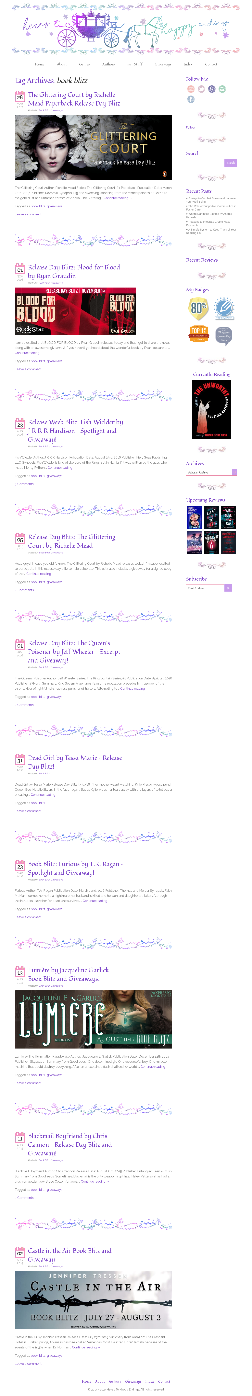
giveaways (54, 206)
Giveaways (163, 64)
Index (188, 64)
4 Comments (24, 590)
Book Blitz (44, 110)
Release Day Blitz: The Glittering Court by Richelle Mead (71, 541)
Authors (108, 64)
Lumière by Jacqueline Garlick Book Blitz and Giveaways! (68, 974)
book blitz (38, 206)
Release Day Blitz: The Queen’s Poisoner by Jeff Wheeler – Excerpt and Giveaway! (74, 652)
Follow (190, 127)
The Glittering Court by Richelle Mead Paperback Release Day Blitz (74, 99)
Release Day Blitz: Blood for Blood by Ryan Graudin (74, 271)
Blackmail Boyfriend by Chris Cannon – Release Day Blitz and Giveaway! (70, 1145)
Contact (211, 64)
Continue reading (118, 198)
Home (39, 64)
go (228, 587)
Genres (84, 64)
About (62, 64)
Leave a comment (28, 214)
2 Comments (24, 705)
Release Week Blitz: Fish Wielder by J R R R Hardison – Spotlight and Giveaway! (75, 431)
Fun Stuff (134, 64)
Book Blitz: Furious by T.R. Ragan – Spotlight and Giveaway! (75, 868)
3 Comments (24, 484)
